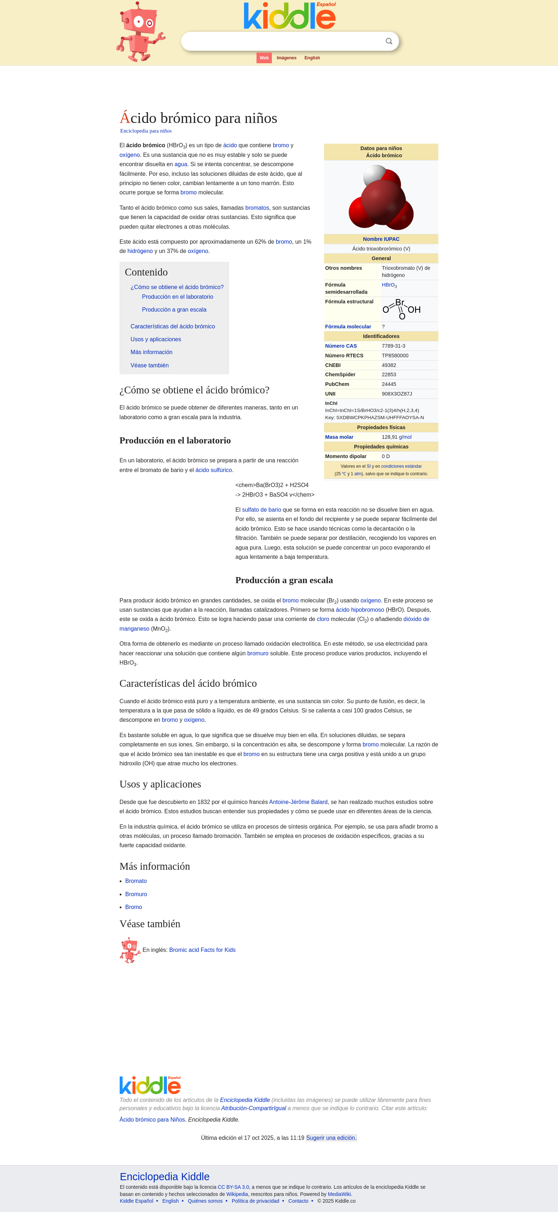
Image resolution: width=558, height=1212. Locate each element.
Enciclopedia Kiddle (245, 1100)
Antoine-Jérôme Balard (298, 802)
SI (369, 466)
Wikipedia (237, 1194)
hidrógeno (140, 251)
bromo (281, 145)
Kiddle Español (136, 1201)
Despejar (374, 41)
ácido (230, 145)
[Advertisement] (279, 85)
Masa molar (339, 437)
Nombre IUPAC (381, 239)
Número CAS (341, 346)
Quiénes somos (205, 1201)
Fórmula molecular (348, 326)
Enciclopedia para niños (146, 131)
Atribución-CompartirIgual (253, 1108)
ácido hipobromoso (360, 610)
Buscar (389, 41)
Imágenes (287, 57)
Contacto (298, 1201)
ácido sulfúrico (213, 470)
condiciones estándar (401, 466)
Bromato (136, 881)
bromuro (258, 653)
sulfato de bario (261, 510)
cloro (323, 619)
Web (264, 57)
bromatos (257, 208)
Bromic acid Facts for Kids (202, 950)
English (312, 57)
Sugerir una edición (331, 1138)
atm (358, 473)
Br (387, 285)
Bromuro (136, 894)
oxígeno (130, 155)
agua (180, 164)
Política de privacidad (255, 1201)
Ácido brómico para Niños (152, 1120)
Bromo (133, 907)
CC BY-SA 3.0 (233, 1187)
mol (407, 437)
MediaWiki (339, 1194)
